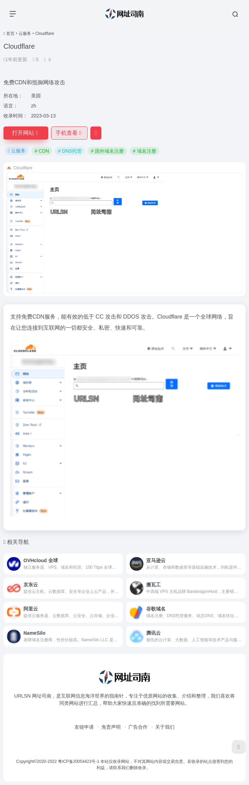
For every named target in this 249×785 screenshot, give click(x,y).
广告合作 (138, 727)
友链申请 (84, 727)
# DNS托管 (70, 151)
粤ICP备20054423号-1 (78, 761)
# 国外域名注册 (107, 151)
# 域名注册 (144, 151)
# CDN (41, 151)
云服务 (25, 33)
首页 (10, 33)
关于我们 (165, 727)
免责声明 (111, 727)
